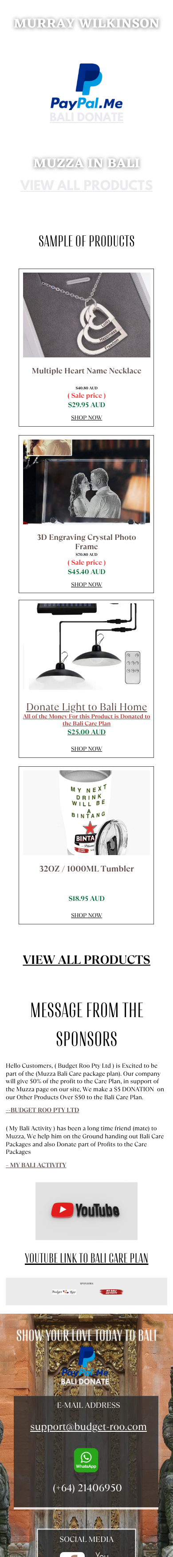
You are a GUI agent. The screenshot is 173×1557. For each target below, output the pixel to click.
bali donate (87, 118)
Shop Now (86, 417)
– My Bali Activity (36, 1165)
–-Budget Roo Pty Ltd (42, 1110)
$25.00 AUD (86, 732)
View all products (86, 187)
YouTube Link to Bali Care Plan (87, 1258)
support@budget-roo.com (88, 1426)
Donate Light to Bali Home (86, 707)
